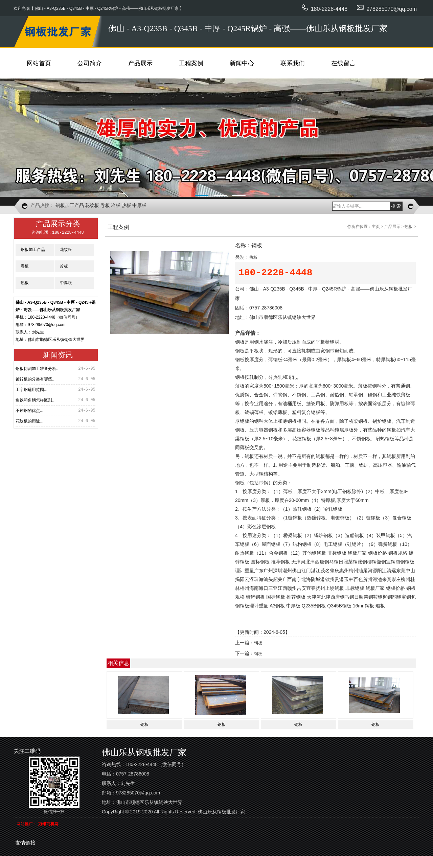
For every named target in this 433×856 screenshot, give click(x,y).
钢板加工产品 (69, 205)
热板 (126, 205)
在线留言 (343, 63)
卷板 (105, 205)
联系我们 (292, 63)
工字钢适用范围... (31, 389)
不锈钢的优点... (29, 410)
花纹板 (92, 205)
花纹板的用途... (29, 421)
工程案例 (191, 63)
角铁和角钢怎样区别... (35, 400)
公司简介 (89, 63)
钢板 (258, 643)
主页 (376, 226)
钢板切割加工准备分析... (38, 368)
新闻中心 (242, 63)
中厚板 (139, 205)
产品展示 (140, 63)
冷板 (115, 205)
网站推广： (27, 824)
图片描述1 (216, 137)
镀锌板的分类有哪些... (35, 379)
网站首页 (39, 63)
